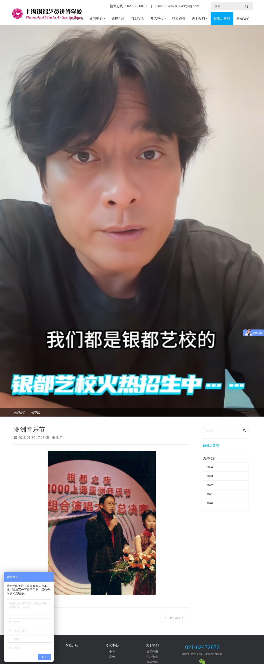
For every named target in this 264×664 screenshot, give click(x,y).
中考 (112, 651)
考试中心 (156, 18)
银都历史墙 (222, 18)
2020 (209, 503)
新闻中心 (96, 18)
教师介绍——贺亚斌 (27, 412)
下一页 (174, 618)
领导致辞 (152, 662)
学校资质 (152, 656)
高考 (112, 656)
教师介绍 (152, 651)
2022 (209, 485)
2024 (209, 467)
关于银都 (198, 18)
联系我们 (243, 18)
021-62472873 (202, 647)
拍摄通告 (178, 18)
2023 (209, 476)
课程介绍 (118, 18)
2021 (209, 494)
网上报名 (137, 18)
